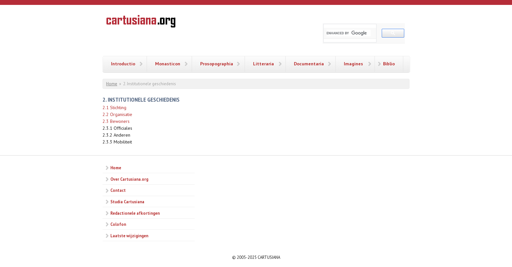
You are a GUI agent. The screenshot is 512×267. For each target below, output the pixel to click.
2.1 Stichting (114, 107)
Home (111, 84)
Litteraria (263, 64)
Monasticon (167, 64)
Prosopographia (216, 64)
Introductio (123, 64)
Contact (118, 190)
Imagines (353, 64)
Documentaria (309, 64)
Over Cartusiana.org (129, 179)
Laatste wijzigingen (129, 235)
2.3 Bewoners (116, 121)
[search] (349, 33)
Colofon (118, 224)
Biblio (389, 64)
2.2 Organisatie (117, 114)
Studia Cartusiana (127, 201)
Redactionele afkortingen (135, 213)
